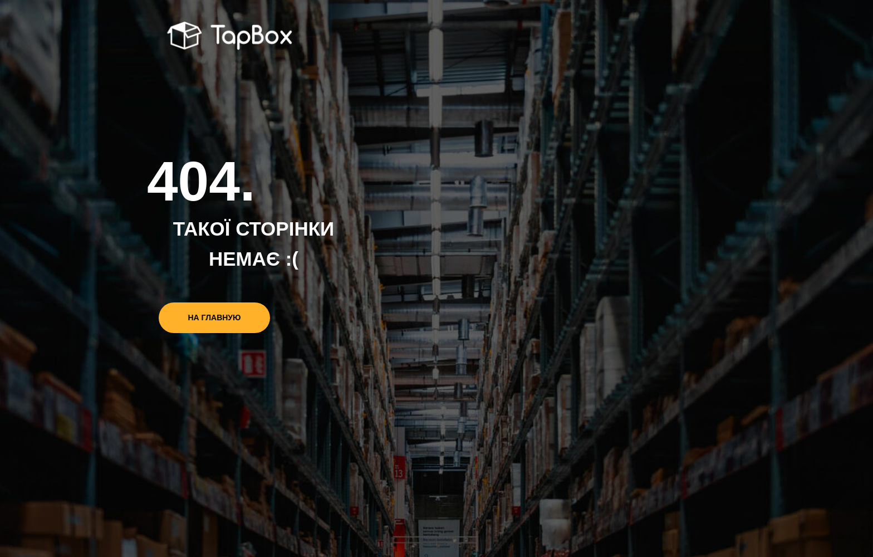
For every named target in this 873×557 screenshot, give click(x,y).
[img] (231, 37)
